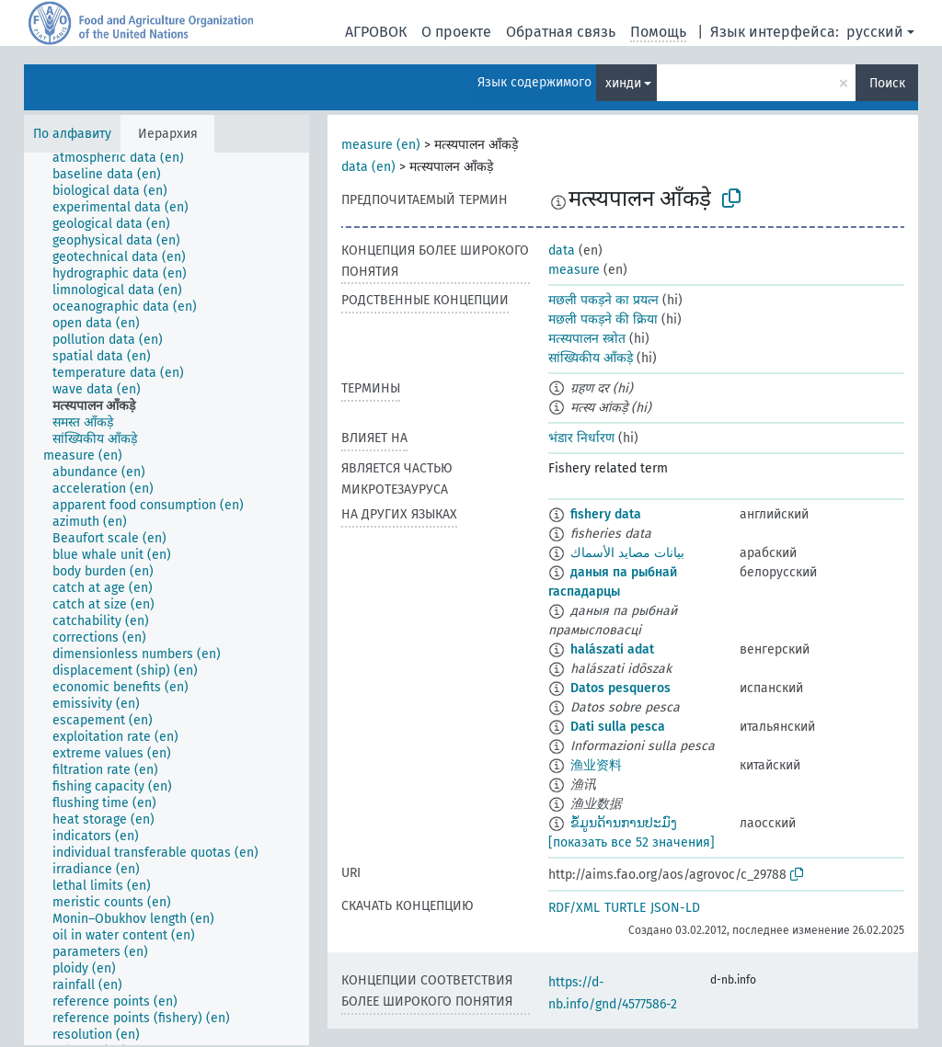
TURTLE (625, 908)
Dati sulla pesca (617, 726)
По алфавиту (72, 134)
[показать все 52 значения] (631, 842)
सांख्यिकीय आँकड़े (590, 358)
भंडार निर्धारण (581, 438)
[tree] (166, 599)
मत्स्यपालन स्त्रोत (587, 339)
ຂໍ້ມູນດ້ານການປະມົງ (623, 823)
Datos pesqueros (620, 688)
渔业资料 (596, 765)
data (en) (368, 167)
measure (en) (380, 145)
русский (874, 31)
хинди (623, 83)
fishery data (605, 514)
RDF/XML (574, 908)
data (561, 250)
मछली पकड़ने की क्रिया (603, 319)
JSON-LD (675, 908)
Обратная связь (560, 31)
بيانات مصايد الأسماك (627, 553)
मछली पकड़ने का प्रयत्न (603, 300)
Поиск (887, 83)
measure (574, 270)
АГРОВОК (376, 31)
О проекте (456, 31)
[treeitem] (126, 158)
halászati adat (612, 649)
